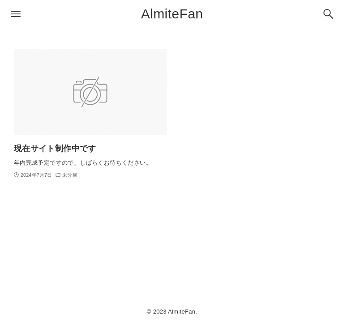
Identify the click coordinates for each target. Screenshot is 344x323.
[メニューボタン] (16, 14)
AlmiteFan (172, 13)
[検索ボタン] (328, 14)
